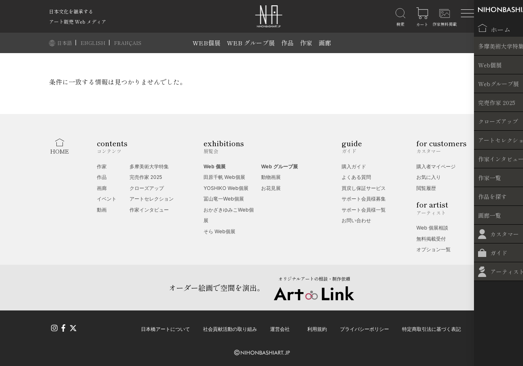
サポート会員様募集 (364, 199)
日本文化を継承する (71, 11)
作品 (287, 42)
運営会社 (280, 328)
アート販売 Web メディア (77, 21)
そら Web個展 (219, 231)
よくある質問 (356, 177)
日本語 (65, 42)
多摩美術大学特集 (149, 166)
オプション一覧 (433, 249)
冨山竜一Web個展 (223, 199)
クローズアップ (147, 188)
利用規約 (317, 328)
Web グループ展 (279, 166)
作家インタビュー (149, 210)
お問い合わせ (356, 220)
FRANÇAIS (127, 42)
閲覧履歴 (426, 188)
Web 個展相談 (432, 228)
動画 (102, 210)
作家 (306, 42)
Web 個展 (214, 166)
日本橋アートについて (165, 328)
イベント (106, 199)
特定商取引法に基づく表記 (431, 328)
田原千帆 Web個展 (224, 177)
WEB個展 (206, 42)
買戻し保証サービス (364, 188)
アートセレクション (152, 199)
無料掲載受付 (431, 239)
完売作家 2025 (146, 177)
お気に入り (428, 177)
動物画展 (271, 177)
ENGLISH (93, 42)
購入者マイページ (436, 166)
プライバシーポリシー (364, 328)
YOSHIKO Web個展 (225, 188)
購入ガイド (354, 166)
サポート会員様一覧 (364, 210)
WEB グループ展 (251, 42)
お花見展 (271, 188)
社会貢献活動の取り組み (230, 328)
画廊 (325, 42)
